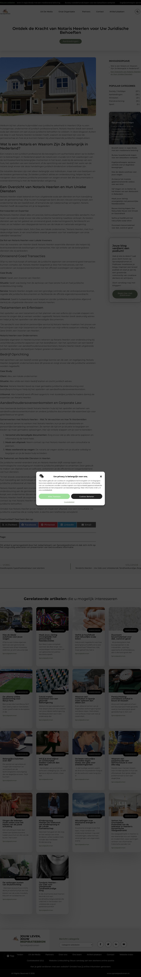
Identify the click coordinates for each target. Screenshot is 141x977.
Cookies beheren (86, 496)
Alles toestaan (54, 496)
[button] (101, 476)
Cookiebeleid (69, 502)
